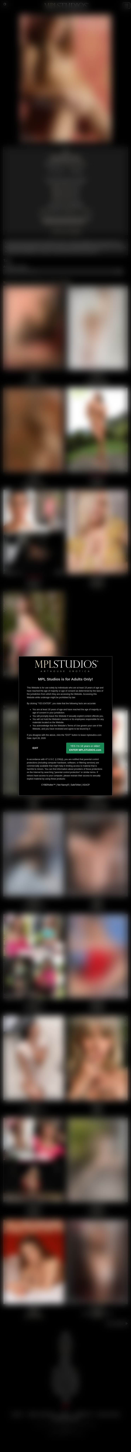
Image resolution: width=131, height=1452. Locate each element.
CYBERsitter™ (48, 785)
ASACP (86, 785)
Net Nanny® (63, 785)
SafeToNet (76, 785)
